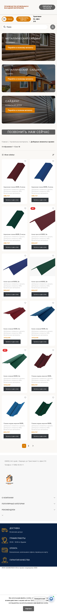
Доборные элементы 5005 (40, 191)
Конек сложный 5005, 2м (39, 329)
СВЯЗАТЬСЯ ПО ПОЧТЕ (47, 7)
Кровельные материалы (19, 142)
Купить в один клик (12, 200)
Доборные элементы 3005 (12, 191)
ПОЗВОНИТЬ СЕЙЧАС (23, 19)
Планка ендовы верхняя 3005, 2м (41, 377)
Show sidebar (9, 155)
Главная (5, 142)
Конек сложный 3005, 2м (12, 329)
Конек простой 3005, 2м (39, 234)
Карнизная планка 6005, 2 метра (14, 234)
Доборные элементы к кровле (14, 189)
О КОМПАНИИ (7, 497)
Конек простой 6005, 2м (39, 282)
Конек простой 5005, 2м (11, 282)
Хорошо (28, 609)
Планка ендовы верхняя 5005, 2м (14, 424)
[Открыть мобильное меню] (8, 19)
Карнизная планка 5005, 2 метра (42, 187)
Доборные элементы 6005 (12, 238)
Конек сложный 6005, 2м (12, 376)
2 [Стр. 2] (28, 446)
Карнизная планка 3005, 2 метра (14, 187)
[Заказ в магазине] (53, 155)
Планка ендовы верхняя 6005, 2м (41, 424)
